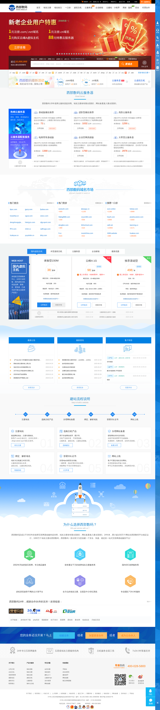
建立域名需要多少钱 (68, 374)
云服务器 (89, 7)
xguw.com (29, 216)
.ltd (81, 73)
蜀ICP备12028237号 (106, 697)
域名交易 (29, 675)
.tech (94, 73)
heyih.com (111, 217)
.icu (122, 73)
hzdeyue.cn (14, 235)
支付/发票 (48, 680)
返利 (157, 70)
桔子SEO (54, 620)
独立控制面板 (67, 680)
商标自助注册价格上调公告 (22, 363)
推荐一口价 (112, 203)
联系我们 (11, 683)
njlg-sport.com (45, 222)
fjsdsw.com (44, 209)
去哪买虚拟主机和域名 (69, 371)
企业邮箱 (99, 8)
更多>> (149, 601)
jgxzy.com (28, 209)
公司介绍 (11, 669)
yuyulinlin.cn (29, 235)
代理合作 (146, 8)
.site (132, 73)
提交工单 (122, 2)
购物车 (86, 2)
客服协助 (17, 470)
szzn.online (111, 209)
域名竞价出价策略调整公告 (22, 367)
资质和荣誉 (12, 675)
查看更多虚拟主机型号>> (51, 299)
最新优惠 (115, 251)
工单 (157, 63)
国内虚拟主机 (36, 252)
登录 (135, 2)
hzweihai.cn (14, 216)
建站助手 (65, 675)
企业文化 (11, 672)
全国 (108, 651)
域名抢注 (58, 8)
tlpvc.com (13, 209)
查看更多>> (50, 203)
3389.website (112, 233)
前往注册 (17, 445)
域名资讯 (72, 693)
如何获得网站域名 (68, 378)
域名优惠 (29, 669)
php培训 (36, 620)
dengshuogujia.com (16, 222)
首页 (38, 8)
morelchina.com (87, 233)
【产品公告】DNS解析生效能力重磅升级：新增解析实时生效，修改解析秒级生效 (33, 360)
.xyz (49, 73)
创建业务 (64, 635)
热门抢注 (14, 203)
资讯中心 (105, 2)
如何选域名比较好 (68, 363)
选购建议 (66, 445)
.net (42, 73)
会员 (157, 25)
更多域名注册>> (144, 73)
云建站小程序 (112, 8)
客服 (157, 32)
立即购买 (44, 305)
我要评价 (128, 387)
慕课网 (62, 620)
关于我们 (29, 693)
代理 (157, 48)
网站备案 (47, 683)
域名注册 (47, 8)
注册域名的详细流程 (68, 367)
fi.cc (60, 233)
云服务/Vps (48, 678)
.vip (87, 73)
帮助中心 (114, 2)
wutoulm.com (63, 209)
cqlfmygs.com (45, 229)
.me (67, 73)
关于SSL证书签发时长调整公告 (24, 371)
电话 (157, 40)
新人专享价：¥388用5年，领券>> (92, 275)
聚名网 (77, 620)
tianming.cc (134, 225)
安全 (137, 8)
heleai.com (134, 209)
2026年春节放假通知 (20, 374)
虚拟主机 (78, 8)
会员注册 (47, 669)
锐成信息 (85, 620)
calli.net (110, 225)
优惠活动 (111, 59)
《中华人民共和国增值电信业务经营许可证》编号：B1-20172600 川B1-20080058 (73, 697)
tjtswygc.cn (85, 209)
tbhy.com (43, 235)
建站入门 (47, 675)
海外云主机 (30, 683)
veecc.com (44, 216)
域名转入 (100, 59)
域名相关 (47, 672)
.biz (110, 73)
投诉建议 (98, 693)
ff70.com (13, 229)
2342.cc (28, 229)
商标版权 (128, 7)
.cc (116, 73)
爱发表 (70, 620)
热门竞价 (62, 203)
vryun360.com (86, 217)
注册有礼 (145, 2)
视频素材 (45, 620)
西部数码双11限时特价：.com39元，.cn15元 (76, 360)
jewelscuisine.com (136, 217)
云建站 (78, 441)
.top (13, 73)
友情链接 (63, 693)
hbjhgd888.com (64, 217)
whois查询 (66, 672)
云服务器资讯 (39, 317)
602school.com (86, 225)
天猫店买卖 (96, 620)
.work (60, 73)
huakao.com (134, 233)
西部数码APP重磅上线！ (21, 378)
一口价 (68, 8)
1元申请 (66, 470)
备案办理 (114, 445)
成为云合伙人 (128, 635)
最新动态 (11, 678)
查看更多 (31, 387)
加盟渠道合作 (96, 635)
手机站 (65, 669)
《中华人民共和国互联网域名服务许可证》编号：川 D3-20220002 (80, 700)
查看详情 (58, 305)
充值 (157, 56)
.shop (102, 73)
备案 (128, 2)
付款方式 (46, 693)
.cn (33, 73)
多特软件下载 (26, 620)
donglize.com (63, 225)
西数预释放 (132, 59)
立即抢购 (40, 128)
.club (74, 73)
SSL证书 (144, 63)
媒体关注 (11, 680)
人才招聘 (55, 693)
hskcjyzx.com (30, 222)
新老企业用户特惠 (80, 41)
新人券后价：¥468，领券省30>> (132, 275)
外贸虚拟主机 (56, 251)
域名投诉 (106, 693)
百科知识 (124, 693)
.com (23, 73)
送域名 (99, 266)
